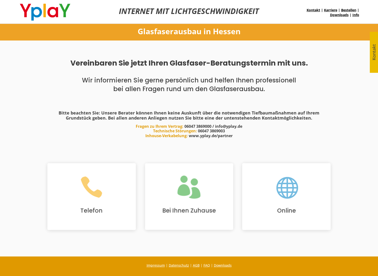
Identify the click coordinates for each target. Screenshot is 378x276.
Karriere (330, 10)
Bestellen (348, 10)
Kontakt (313, 10)
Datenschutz (179, 265)
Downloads (339, 15)
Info (355, 15)
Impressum (156, 265)
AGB (196, 265)
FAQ (206, 265)
